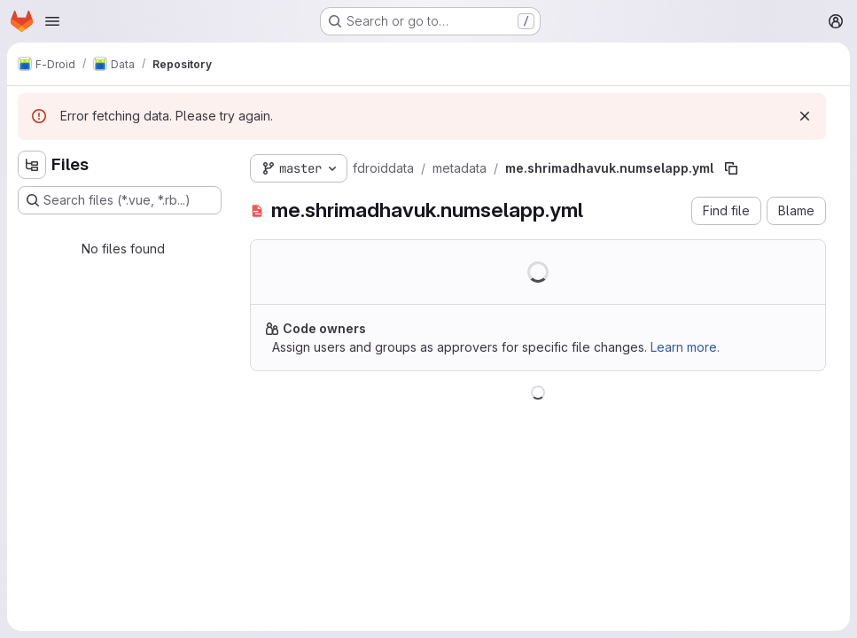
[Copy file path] (731, 168)
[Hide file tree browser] (32, 165)
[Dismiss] (804, 116)
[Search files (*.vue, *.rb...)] (120, 200)
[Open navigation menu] (52, 21)
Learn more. (685, 346)
